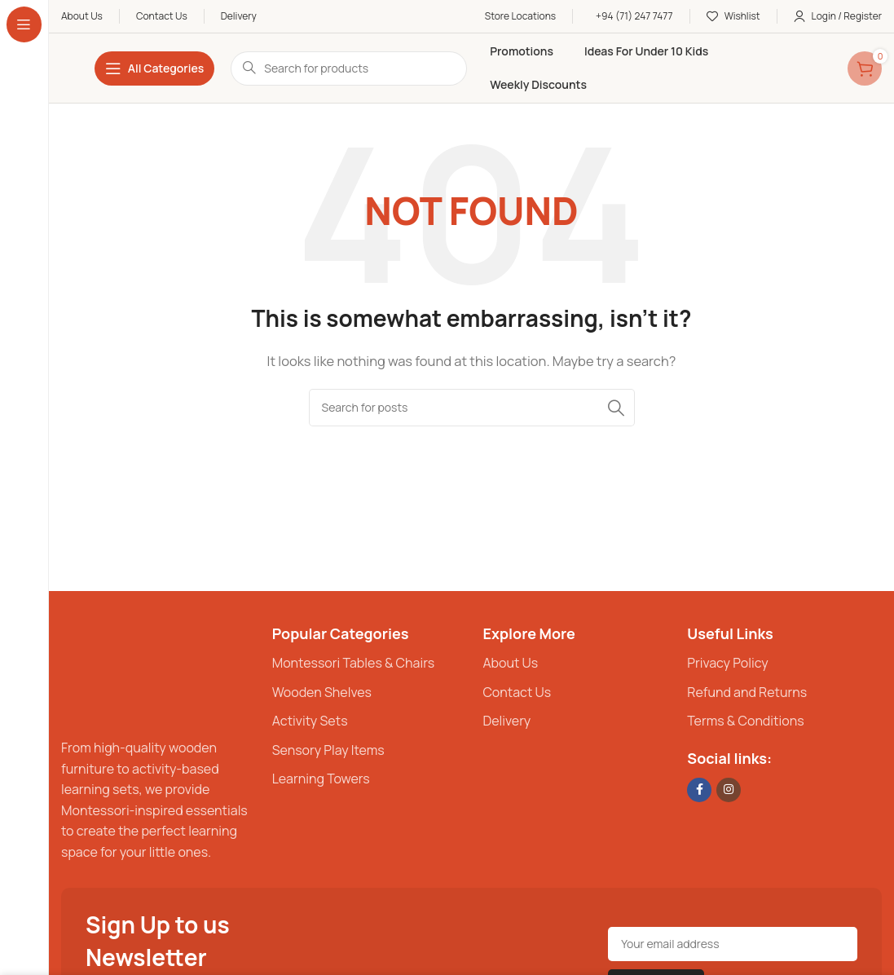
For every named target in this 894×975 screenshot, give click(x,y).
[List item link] (369, 663)
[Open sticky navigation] (154, 68)
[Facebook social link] (699, 790)
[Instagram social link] (728, 790)
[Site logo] (61, 68)
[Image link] (110, 671)
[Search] (472, 407)
